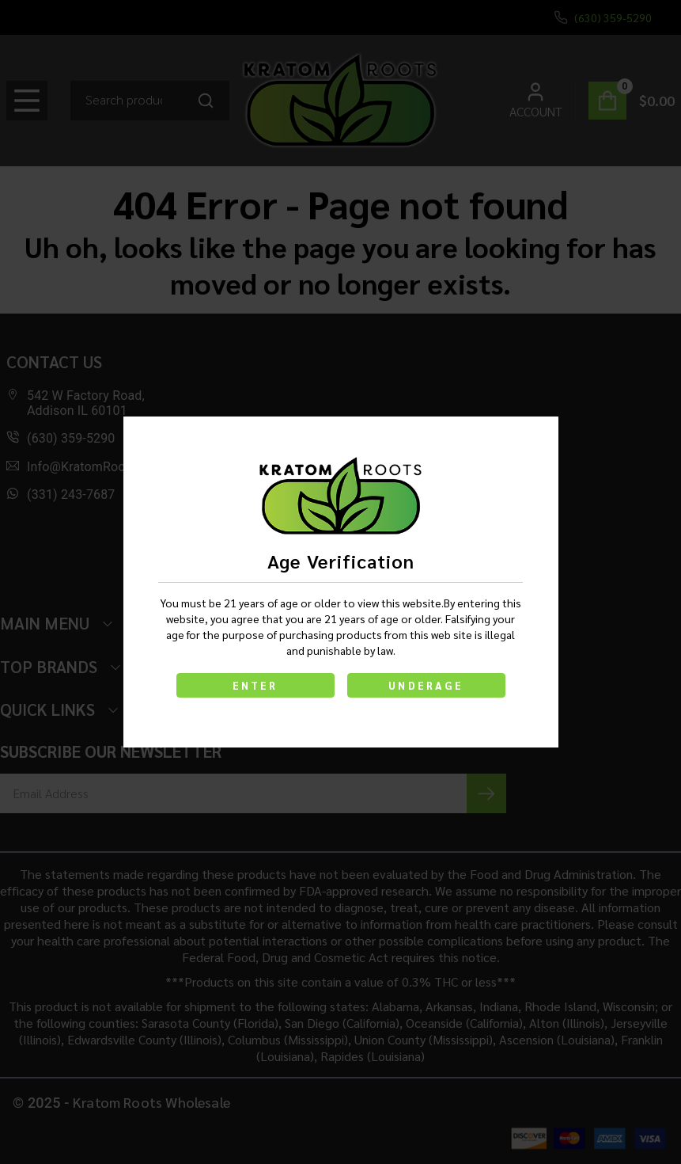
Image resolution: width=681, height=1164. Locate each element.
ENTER (255, 685)
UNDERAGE (425, 685)
